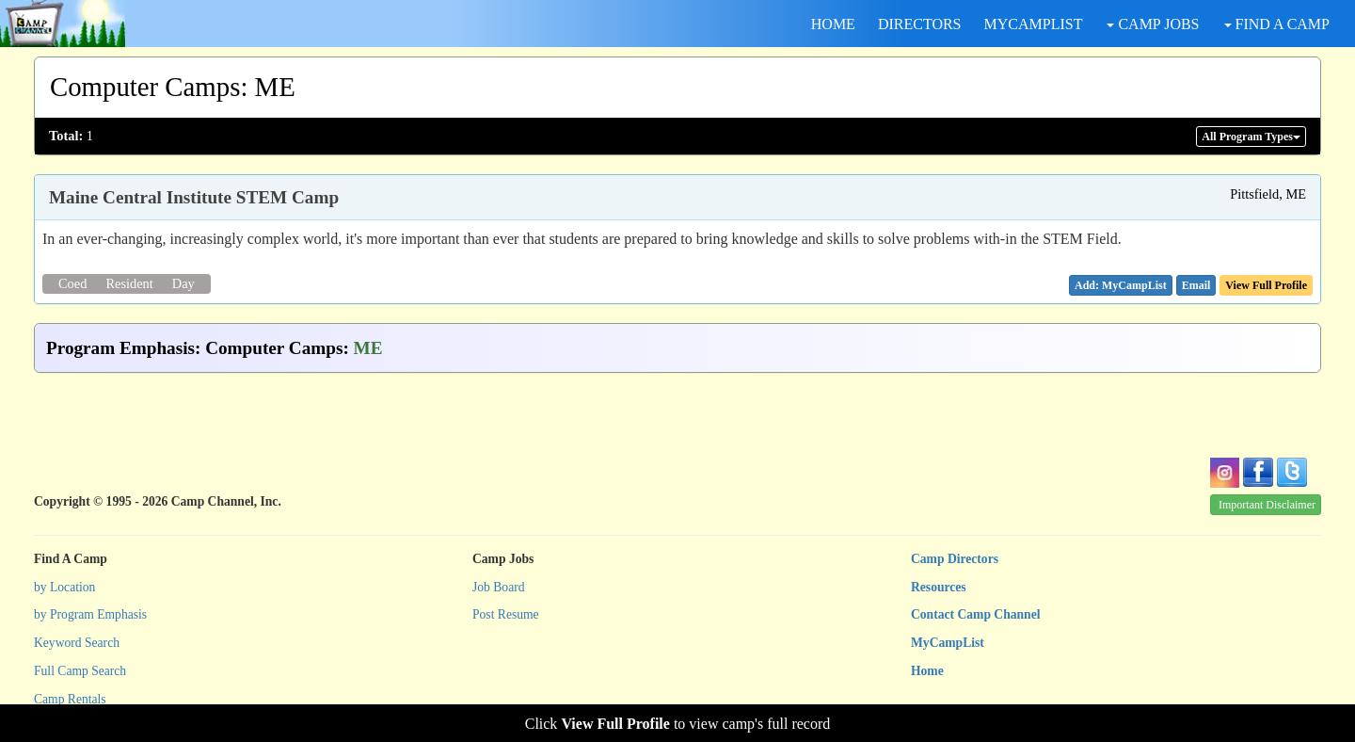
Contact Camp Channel (975, 614)
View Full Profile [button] (1266, 285)
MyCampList (947, 643)
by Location (64, 587)
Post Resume (505, 614)
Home (927, 671)
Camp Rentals (70, 699)
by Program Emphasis (90, 614)
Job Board (498, 587)
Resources (938, 587)
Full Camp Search (80, 671)
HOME (833, 24)
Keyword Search (77, 643)
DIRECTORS (920, 24)
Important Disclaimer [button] (1267, 504)
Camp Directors (954, 559)
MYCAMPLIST (1033, 24)
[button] (1196, 285)
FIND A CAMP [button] (1277, 24)
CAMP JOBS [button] (1153, 24)
